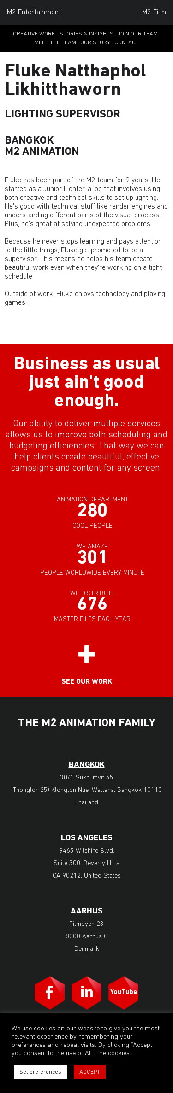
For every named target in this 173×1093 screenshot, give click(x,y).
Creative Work (34, 34)
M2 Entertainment (34, 12)
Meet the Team (55, 43)
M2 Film (154, 12)
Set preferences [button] (40, 1072)
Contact (126, 43)
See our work (86, 682)
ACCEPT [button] (89, 1072)
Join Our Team (138, 34)
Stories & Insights (86, 34)
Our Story (95, 43)
